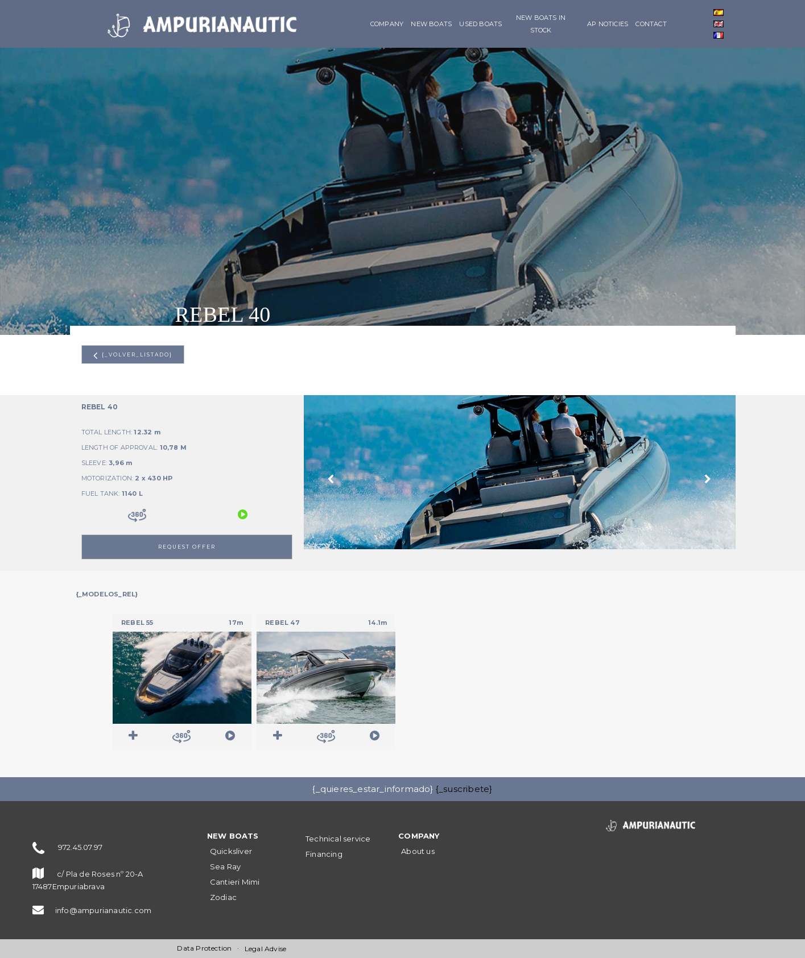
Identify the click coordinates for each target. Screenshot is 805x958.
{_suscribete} (464, 788)
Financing (324, 854)
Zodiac (223, 897)
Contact (650, 24)
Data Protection (204, 948)
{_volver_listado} (132, 355)
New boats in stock (540, 24)
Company (386, 24)
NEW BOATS (431, 24)
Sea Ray (225, 866)
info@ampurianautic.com (103, 910)
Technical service (338, 838)
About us (418, 851)
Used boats (480, 24)
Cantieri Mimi (235, 881)
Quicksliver (231, 851)
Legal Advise (265, 948)
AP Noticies (607, 24)
